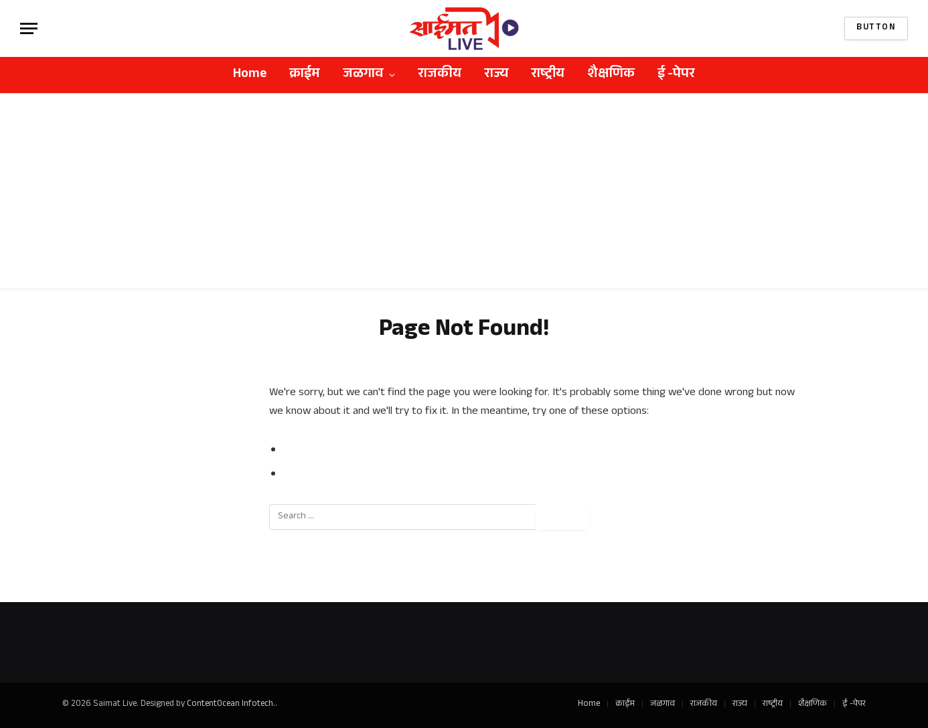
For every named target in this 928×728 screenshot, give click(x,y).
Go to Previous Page (335, 450)
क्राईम (304, 75)
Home (249, 75)
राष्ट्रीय (547, 75)
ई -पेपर (676, 75)
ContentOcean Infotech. (231, 704)
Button (876, 28)
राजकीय (439, 75)
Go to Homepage (326, 474)
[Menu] (28, 28)
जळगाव (363, 75)
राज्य (496, 75)
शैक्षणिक (611, 75)
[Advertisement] (464, 194)
